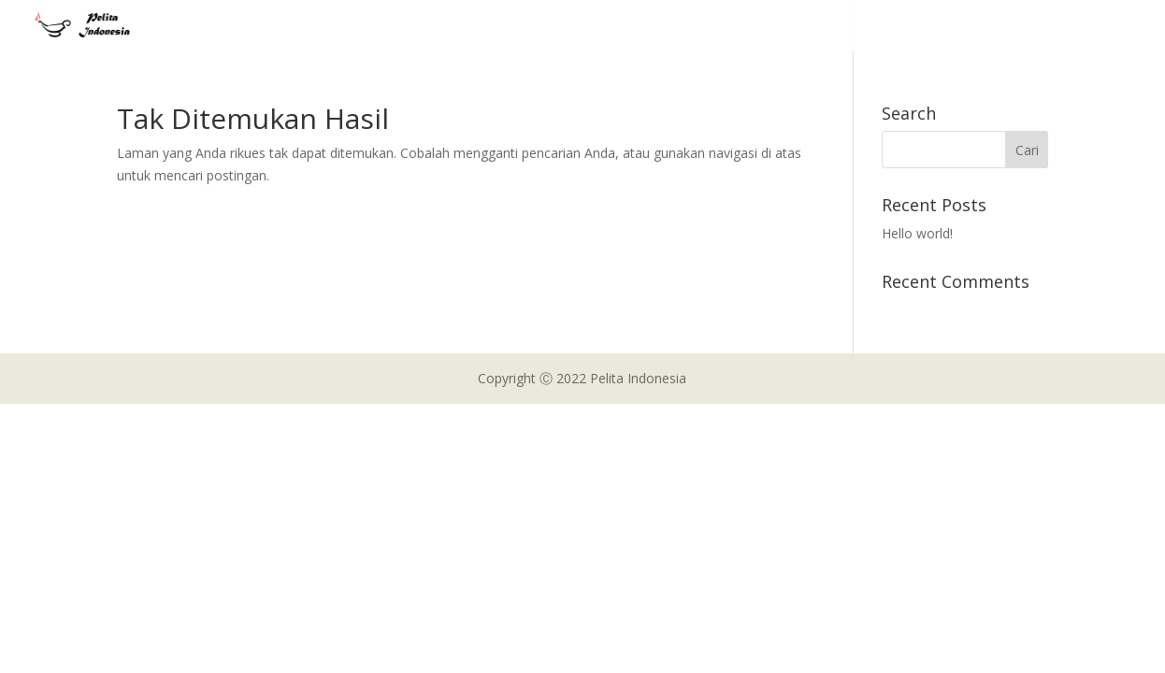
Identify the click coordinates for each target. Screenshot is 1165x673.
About (757, 26)
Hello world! (917, 233)
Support (993, 26)
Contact (1071, 26)
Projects (827, 26)
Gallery (919, 26)
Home (693, 26)
